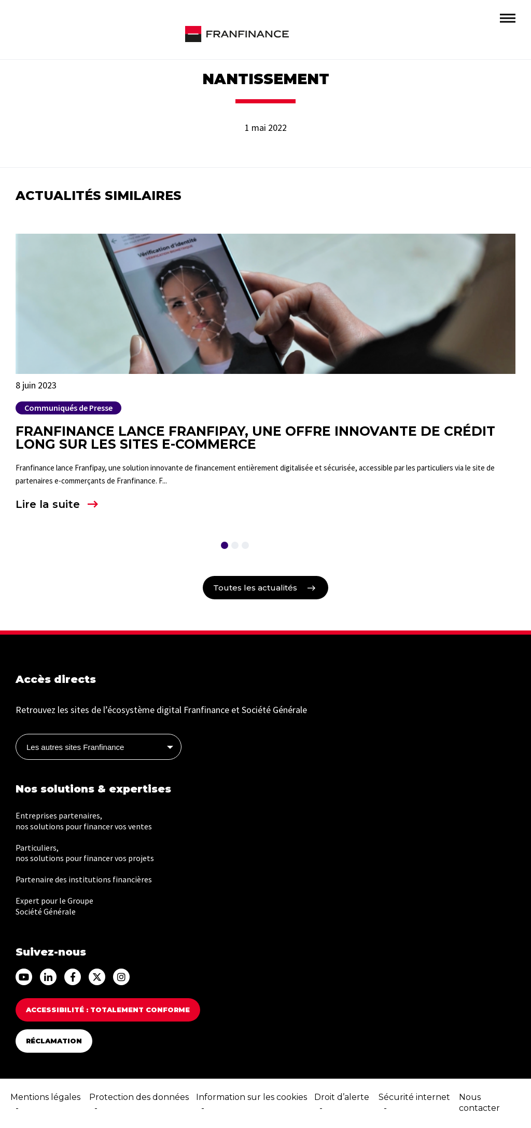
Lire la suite (48, 504)
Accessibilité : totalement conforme (108, 1009)
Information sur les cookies (251, 1097)
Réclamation (54, 1041)
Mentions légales (45, 1097)
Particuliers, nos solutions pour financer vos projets (85, 853)
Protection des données (139, 1097)
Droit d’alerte (341, 1097)
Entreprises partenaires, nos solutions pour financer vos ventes (84, 820)
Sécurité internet (414, 1097)
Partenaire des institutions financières (84, 879)
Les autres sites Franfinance (75, 747)
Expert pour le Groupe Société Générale (54, 906)
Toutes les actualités (255, 588)
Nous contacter (479, 1102)
